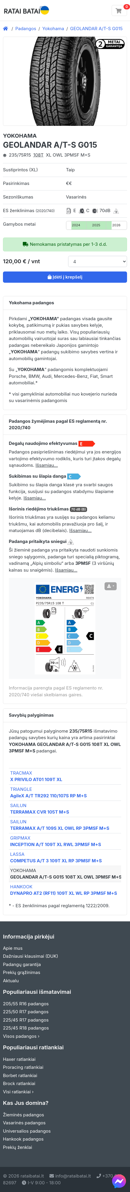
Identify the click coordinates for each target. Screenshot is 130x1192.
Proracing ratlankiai (23, 1067)
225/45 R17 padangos (26, 1020)
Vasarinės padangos (24, 1123)
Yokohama (53, 28)
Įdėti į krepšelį (65, 277)
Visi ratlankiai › (18, 1092)
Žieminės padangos (23, 1115)
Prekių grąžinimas (21, 972)
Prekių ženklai (17, 1147)
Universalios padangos (27, 1131)
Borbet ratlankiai (20, 1075)
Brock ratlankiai (19, 1083)
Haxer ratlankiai (19, 1059)
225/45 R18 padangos (26, 1028)
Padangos (25, 28)
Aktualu (11, 980)
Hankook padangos (23, 1139)
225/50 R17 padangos (26, 1011)
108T (38, 155)
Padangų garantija (22, 964)
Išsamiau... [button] (47, 465)
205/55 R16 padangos (26, 1003)
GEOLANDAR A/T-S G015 (96, 28)
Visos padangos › (21, 1036)
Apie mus (13, 948)
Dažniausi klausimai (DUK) (30, 956)
